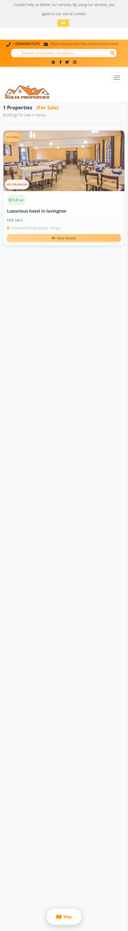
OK (63, 23)
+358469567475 (26, 43)
